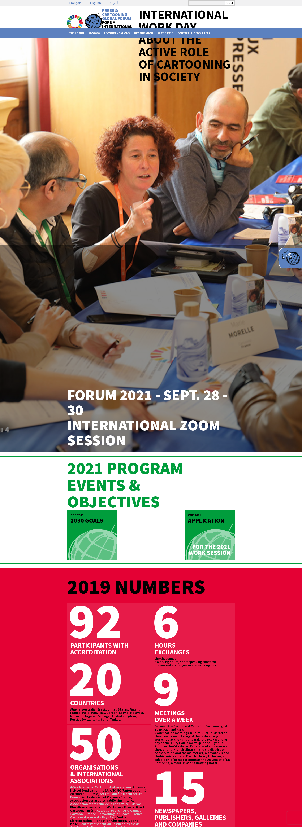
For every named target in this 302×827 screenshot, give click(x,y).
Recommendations (117, 33)
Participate (165, 33)
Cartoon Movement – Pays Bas (92, 817)
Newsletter (202, 33)
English (95, 3)
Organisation (143, 33)
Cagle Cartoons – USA (113, 810)
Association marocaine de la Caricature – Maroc (105, 804)
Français (75, 3)
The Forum (76, 33)
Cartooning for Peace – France (120, 814)
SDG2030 (94, 33)
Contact (183, 33)
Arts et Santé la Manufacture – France (107, 795)
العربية (114, 3)
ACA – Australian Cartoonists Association (100, 787)
